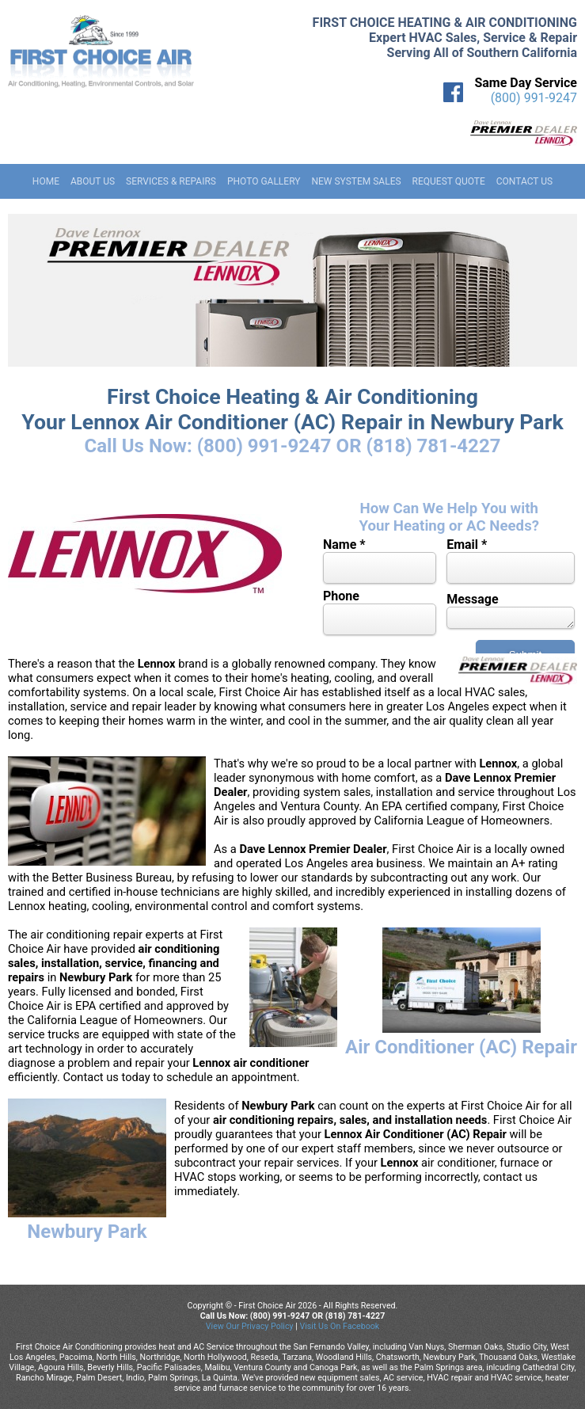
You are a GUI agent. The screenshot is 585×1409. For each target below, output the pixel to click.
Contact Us (524, 181)
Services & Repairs (171, 181)
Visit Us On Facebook (339, 1326)
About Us (92, 181)
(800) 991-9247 (534, 97)
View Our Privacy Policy (250, 1326)
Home (45, 181)
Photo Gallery (264, 181)
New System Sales (356, 181)
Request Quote (448, 181)
